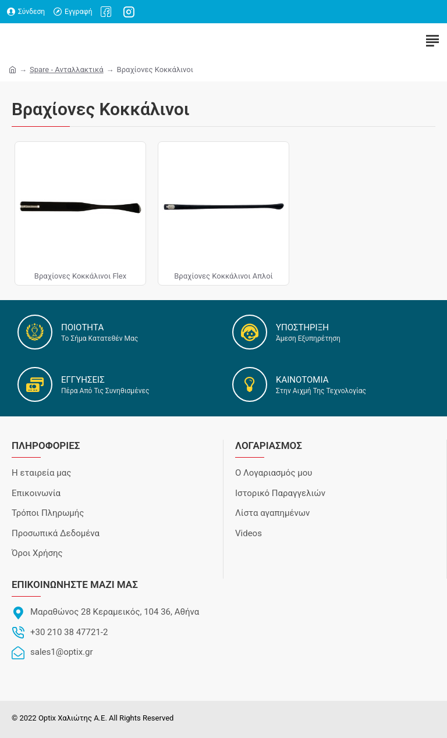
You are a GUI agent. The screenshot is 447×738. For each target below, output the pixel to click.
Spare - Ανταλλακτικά (67, 69)
